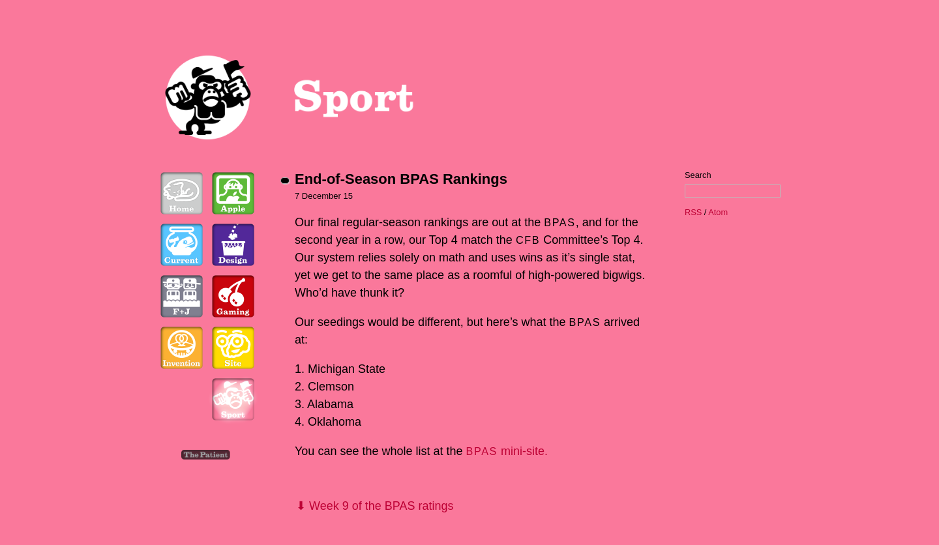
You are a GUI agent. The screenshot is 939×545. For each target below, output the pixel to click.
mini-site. (507, 451)
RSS (693, 212)
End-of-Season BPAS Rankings (401, 179)
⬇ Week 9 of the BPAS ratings (374, 505)
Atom (718, 212)
